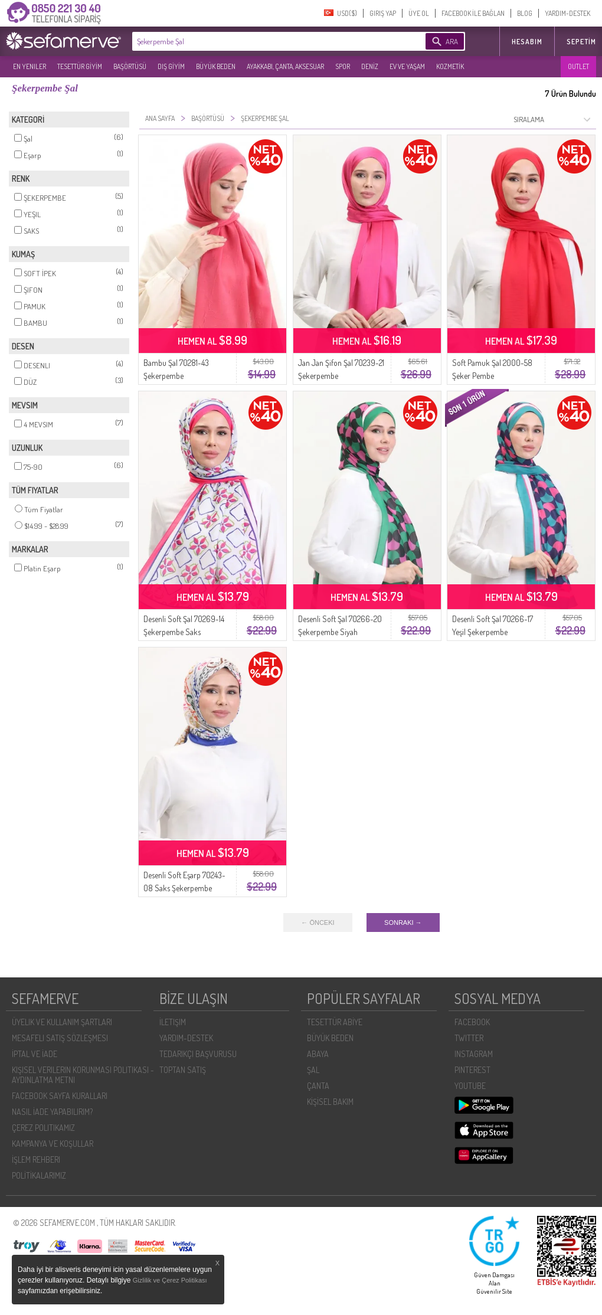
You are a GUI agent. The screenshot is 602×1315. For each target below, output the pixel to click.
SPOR (342, 66)
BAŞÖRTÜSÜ (129, 66)
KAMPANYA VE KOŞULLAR (52, 1144)
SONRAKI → (403, 922)
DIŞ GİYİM (171, 66)
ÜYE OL (418, 13)
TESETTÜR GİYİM (79, 66)
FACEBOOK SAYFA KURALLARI (59, 1096)
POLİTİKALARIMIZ (39, 1175)
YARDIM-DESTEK (567, 13)
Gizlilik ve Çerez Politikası (170, 1280)
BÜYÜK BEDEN (215, 66)
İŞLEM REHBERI (36, 1159)
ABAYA (318, 1054)
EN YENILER (29, 66)
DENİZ (369, 66)
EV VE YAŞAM (407, 66)
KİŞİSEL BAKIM (330, 1102)
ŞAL (313, 1070)
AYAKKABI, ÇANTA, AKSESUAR (285, 66)
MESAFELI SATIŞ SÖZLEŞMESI (60, 1038)
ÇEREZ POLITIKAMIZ (43, 1128)
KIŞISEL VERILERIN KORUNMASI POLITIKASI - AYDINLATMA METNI (83, 1075)
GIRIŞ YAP (382, 13)
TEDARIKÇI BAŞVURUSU (198, 1054)
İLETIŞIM (172, 1022)
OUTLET (578, 66)
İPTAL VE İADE (34, 1054)
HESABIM (527, 41)
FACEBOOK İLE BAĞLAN (473, 13)
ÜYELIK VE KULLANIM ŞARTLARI (62, 1022)
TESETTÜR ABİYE (334, 1022)
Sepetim (581, 41)
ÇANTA (318, 1086)
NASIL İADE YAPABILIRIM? (52, 1112)
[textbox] (261, 41)
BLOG (524, 13)
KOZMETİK (450, 66)
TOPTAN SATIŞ (182, 1070)
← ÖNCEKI (317, 922)
